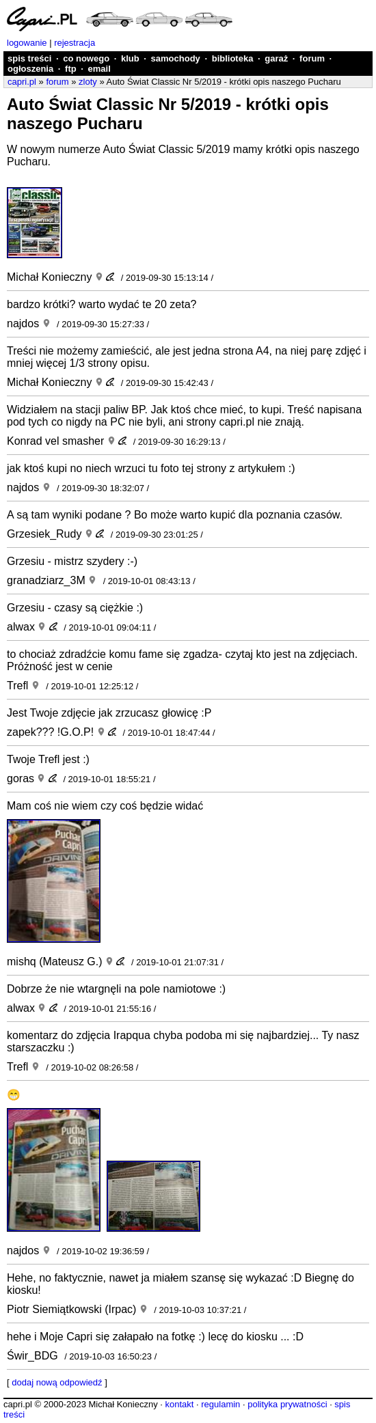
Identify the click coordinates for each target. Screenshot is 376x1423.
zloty (88, 82)
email (99, 69)
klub (130, 58)
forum (312, 58)
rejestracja (74, 43)
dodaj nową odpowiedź (57, 1382)
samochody (175, 58)
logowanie (27, 43)
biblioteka (233, 58)
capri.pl (22, 82)
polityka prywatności (287, 1404)
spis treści (29, 58)
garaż (276, 58)
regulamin (220, 1404)
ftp (71, 69)
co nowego (86, 58)
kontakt (179, 1404)
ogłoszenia (30, 69)
